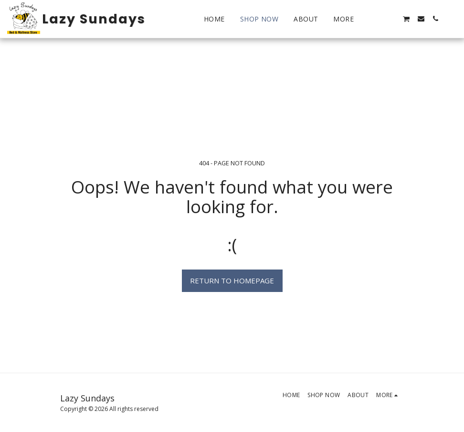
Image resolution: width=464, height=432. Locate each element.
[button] (377, 18)
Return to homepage (232, 280)
